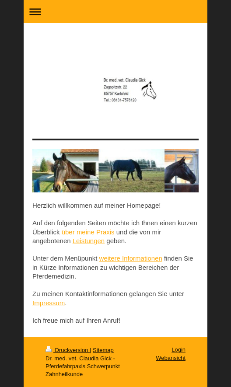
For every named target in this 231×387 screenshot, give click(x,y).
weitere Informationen (130, 258)
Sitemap (103, 350)
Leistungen (89, 240)
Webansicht (171, 358)
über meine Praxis (88, 232)
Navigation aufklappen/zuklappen (115, 11)
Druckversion (68, 350)
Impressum (48, 303)
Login (179, 349)
